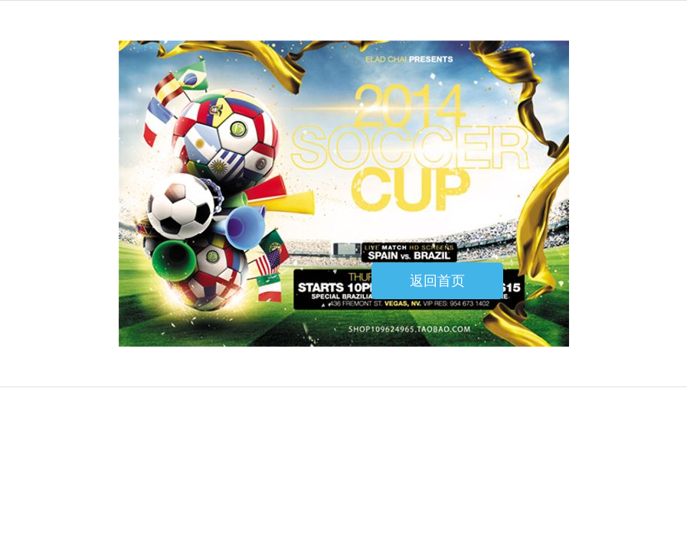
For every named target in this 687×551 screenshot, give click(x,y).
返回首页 (437, 281)
